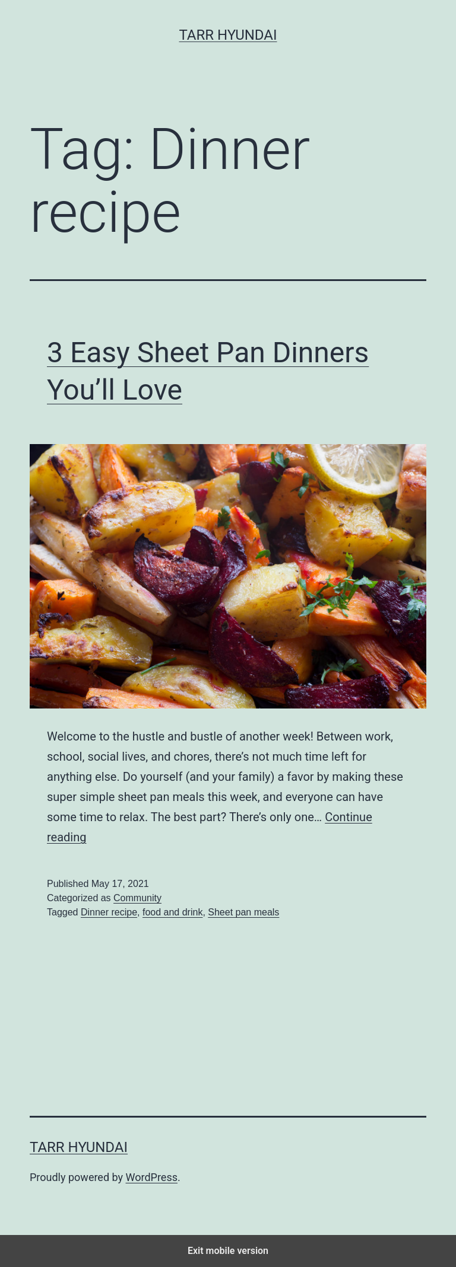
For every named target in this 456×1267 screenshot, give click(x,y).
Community (137, 898)
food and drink (172, 912)
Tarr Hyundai (228, 35)
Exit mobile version (228, 1250)
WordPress (152, 1177)
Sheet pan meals (243, 912)
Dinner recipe (109, 912)
